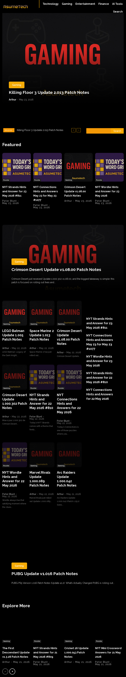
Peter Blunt (9, 203)
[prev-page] (5, 657)
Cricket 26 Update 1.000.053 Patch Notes (78, 634)
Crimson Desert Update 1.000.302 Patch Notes (13, 396)
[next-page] (12, 657)
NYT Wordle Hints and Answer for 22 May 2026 (14, 465)
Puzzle (6, 179)
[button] (118, 11)
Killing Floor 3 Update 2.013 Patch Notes (49, 92)
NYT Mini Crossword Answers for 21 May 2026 (107, 636)
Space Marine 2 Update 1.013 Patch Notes (40, 333)
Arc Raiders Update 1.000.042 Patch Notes (68, 465)
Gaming (16, 85)
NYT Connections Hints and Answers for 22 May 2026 (69, 396)
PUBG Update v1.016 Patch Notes (44, 556)
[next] (79, 130)
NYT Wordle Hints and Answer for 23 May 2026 (109, 190)
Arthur (12, 99)
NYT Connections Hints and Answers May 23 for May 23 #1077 (47, 192)
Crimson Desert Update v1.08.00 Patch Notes (77, 190)
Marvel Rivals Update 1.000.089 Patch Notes (41, 465)
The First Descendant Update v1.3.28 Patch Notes (14, 636)
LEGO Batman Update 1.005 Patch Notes (11, 333)
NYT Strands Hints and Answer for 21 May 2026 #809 (47, 636)
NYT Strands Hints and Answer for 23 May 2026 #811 (16, 192)
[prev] (73, 130)
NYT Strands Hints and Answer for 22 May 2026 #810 (42, 396)
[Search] (117, 131)
